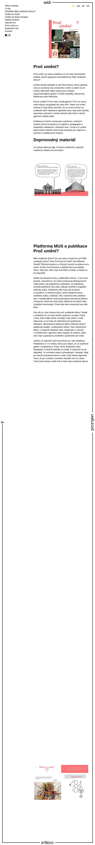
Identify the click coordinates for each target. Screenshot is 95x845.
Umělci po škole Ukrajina (16, 17)
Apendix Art (10, 22)
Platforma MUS (12, 20)
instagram (9, 35)
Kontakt (8, 31)
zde (53, 147)
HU (88, 6)
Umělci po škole (12, 14)
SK (83, 6)
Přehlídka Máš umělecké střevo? (20, 11)
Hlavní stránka (11, 6)
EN (78, 6)
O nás (7, 8)
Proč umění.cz (11, 25)
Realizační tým (12, 28)
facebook (6, 35)
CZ (73, 6)
